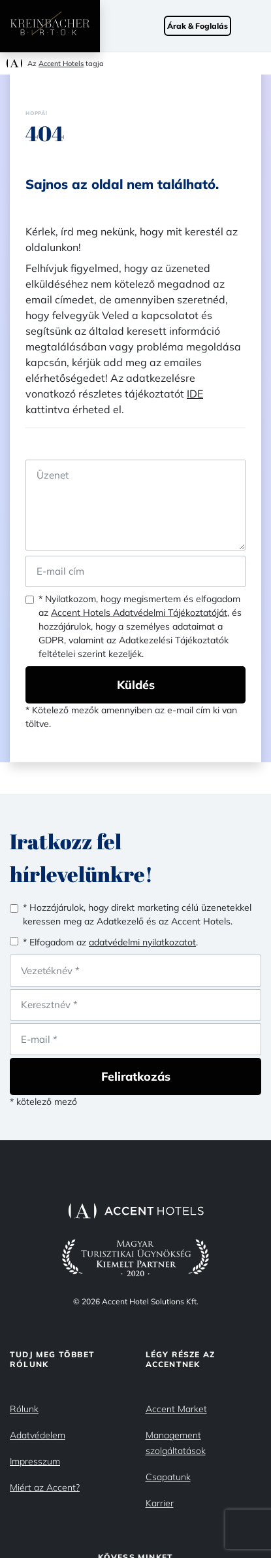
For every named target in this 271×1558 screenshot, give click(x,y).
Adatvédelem (37, 1435)
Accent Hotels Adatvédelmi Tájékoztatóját (139, 612)
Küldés (136, 684)
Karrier (160, 1503)
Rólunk (24, 1409)
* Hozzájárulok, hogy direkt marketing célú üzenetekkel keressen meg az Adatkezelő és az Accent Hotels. (137, 914)
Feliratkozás (135, 1076)
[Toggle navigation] (257, 26)
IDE (195, 393)
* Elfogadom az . (110, 942)
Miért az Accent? (45, 1487)
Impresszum (35, 1461)
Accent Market (176, 1409)
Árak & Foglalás (197, 26)
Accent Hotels (61, 63)
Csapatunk (168, 1477)
